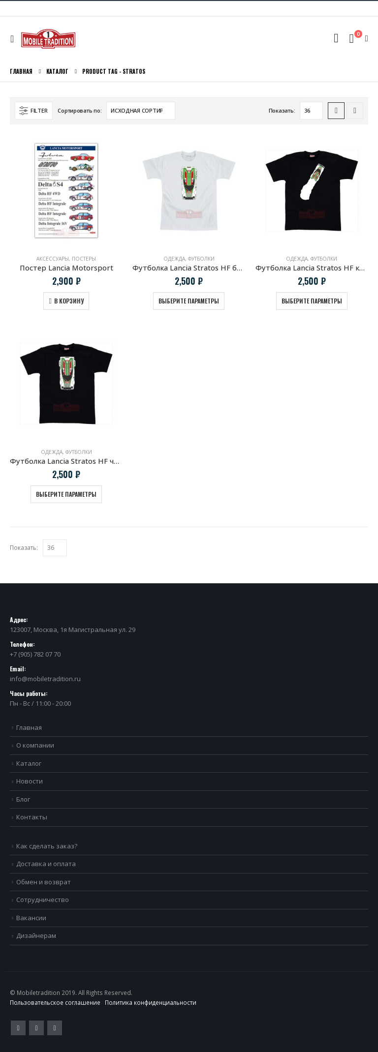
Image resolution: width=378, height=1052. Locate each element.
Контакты (31, 816)
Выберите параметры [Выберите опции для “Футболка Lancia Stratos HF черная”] (66, 494)
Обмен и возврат (43, 881)
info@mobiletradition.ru (45, 678)
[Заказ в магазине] (140, 111)
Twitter (18, 1028)
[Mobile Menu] (14, 38)
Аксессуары (52, 258)
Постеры (84, 258)
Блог (23, 799)
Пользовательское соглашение (55, 1002)
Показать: (282, 110)
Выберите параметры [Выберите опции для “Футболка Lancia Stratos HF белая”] (188, 301)
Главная (29, 727)
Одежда (174, 258)
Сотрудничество (42, 899)
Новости (29, 781)
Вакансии (31, 917)
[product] (66, 190)
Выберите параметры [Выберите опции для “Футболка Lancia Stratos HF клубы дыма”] (312, 301)
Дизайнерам (36, 935)
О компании (35, 745)
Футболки (201, 258)
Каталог (28, 763)
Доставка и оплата (46, 863)
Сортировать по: (79, 110)
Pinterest (36, 1028)
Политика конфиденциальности (150, 1002)
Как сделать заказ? (46, 846)
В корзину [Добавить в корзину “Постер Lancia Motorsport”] (69, 301)
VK (54, 1028)
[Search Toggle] (336, 38)
